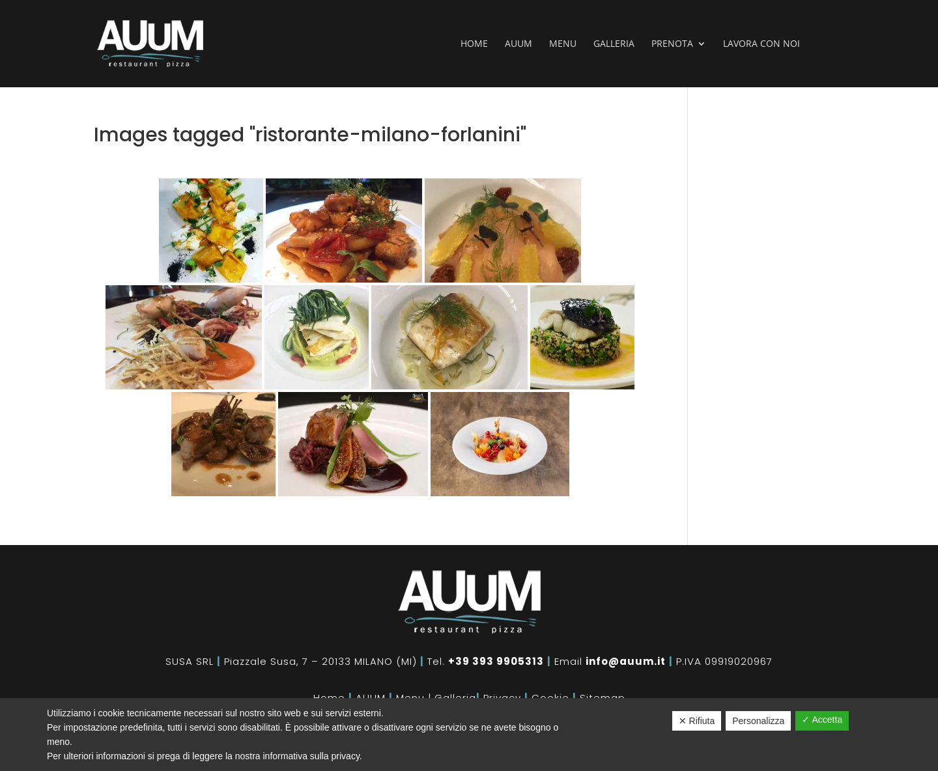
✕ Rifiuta (697, 721)
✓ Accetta (822, 719)
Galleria (613, 44)
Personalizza (758, 721)
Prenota (672, 44)
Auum (518, 44)
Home (474, 44)
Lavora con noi (761, 44)
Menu (562, 44)
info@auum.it (626, 661)
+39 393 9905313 (496, 661)
